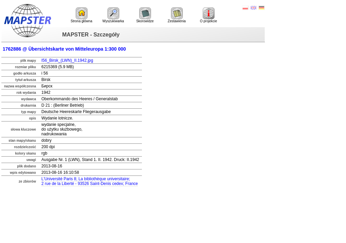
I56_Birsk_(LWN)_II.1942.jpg (67, 60)
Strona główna (81, 15)
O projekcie (208, 15)
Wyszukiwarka (113, 15)
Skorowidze (145, 15)
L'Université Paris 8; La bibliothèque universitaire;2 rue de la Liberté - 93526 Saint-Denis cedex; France (89, 181)
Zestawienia (177, 15)
